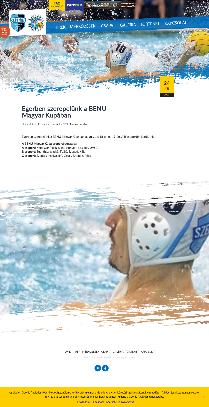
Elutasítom (98, 402)
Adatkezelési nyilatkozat (120, 402)
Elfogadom (83, 402)
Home (25, 124)
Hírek (33, 124)
